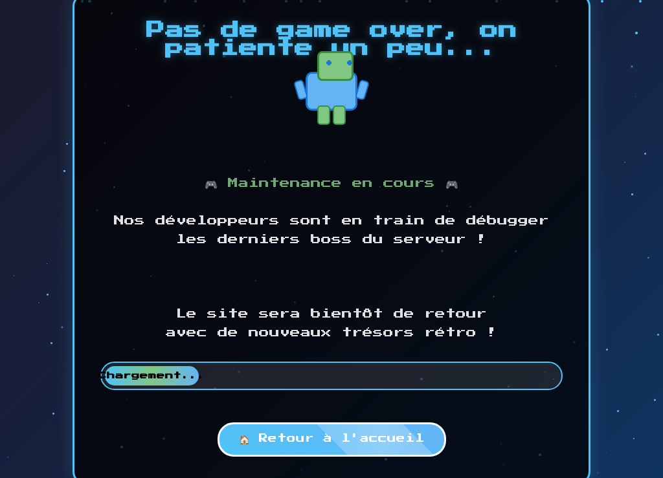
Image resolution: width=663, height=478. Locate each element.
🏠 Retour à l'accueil (332, 438)
